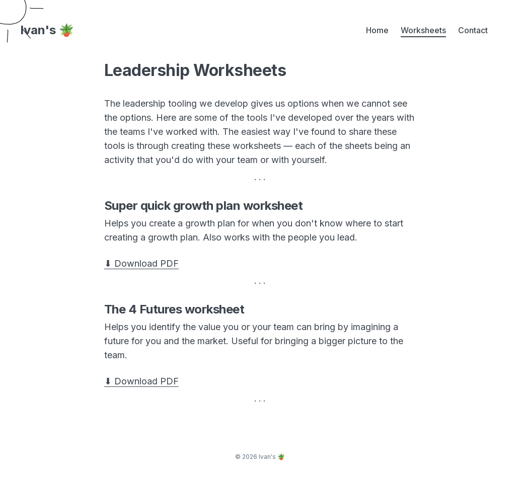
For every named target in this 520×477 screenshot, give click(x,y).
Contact (473, 30)
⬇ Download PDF (141, 263)
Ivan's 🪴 (47, 30)
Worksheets (423, 30)
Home (377, 30)
